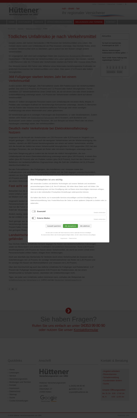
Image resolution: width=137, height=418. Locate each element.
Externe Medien (43, 218)
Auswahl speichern (54, 226)
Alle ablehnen (85, 226)
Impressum (63, 238)
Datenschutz (73, 238)
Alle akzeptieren (70, 226)
